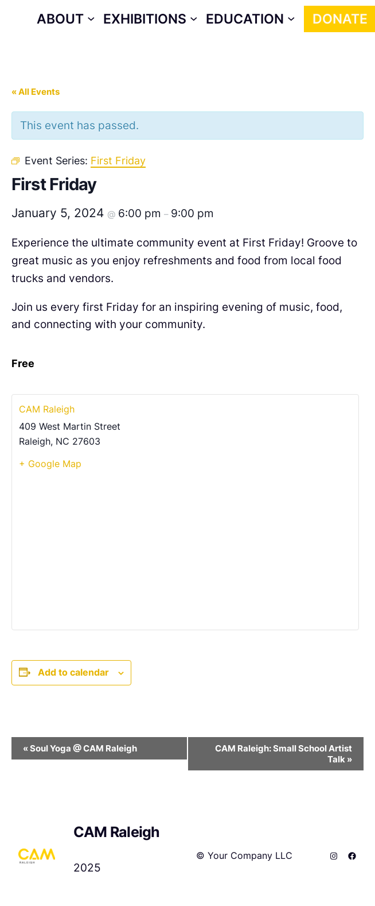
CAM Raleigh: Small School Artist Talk (283, 754)
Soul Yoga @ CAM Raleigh (80, 748)
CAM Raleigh (47, 409)
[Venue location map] (185, 549)
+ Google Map (50, 463)
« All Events (35, 91)
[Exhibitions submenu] (150, 19)
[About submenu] (66, 19)
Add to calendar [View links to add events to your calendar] (73, 672)
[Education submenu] (250, 19)
